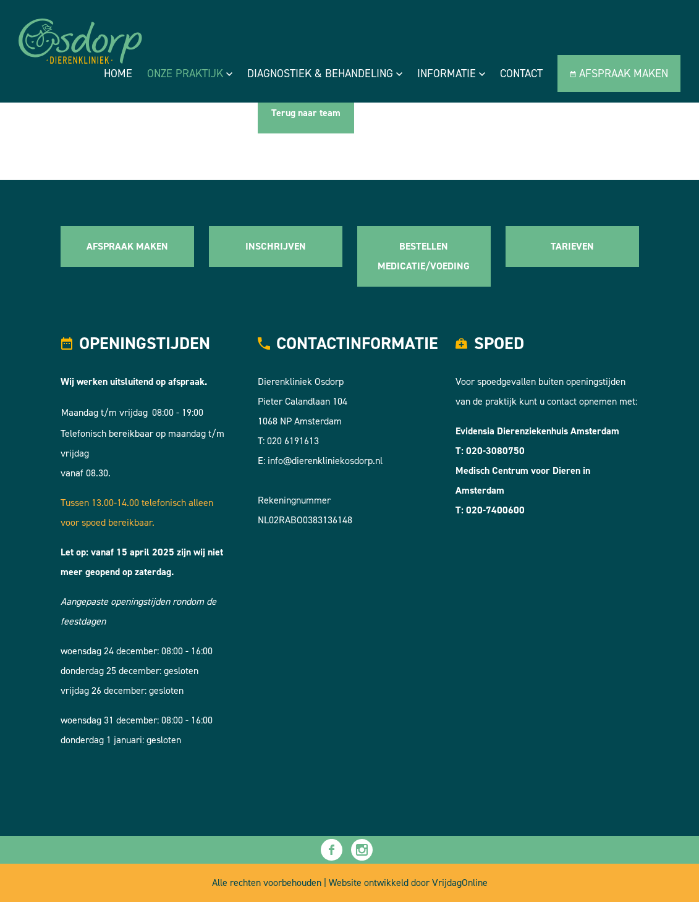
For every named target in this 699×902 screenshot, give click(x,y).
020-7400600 (495, 510)
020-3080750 (495, 450)
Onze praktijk (189, 73)
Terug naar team (306, 112)
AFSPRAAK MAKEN (127, 246)
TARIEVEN (572, 246)
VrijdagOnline (460, 882)
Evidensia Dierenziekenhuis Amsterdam (537, 430)
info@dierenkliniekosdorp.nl (325, 460)
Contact (521, 73)
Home (118, 73)
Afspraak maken (619, 73)
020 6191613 (293, 440)
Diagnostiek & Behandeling (324, 73)
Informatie (451, 73)
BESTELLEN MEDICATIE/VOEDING (424, 256)
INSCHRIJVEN (275, 246)
